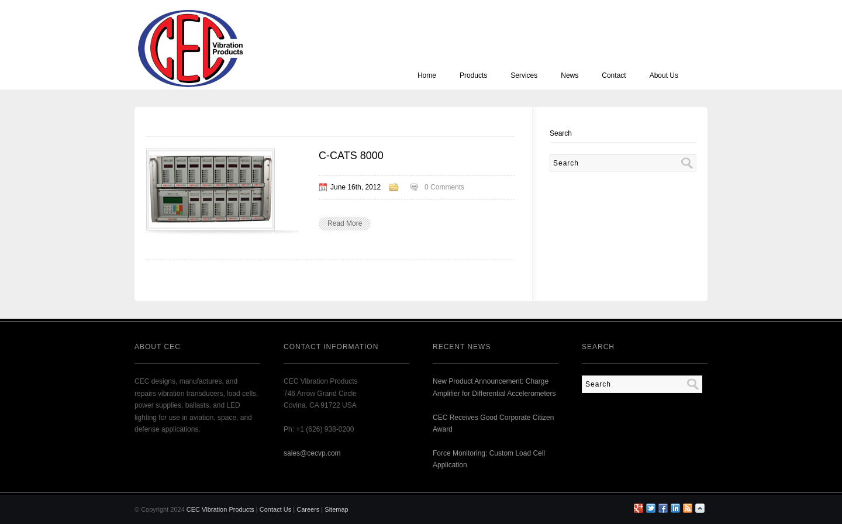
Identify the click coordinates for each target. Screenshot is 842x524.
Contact (614, 75)
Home (426, 75)
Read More (344, 223)
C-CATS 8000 (351, 155)
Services (523, 75)
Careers (307, 509)
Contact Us (275, 509)
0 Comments (444, 187)
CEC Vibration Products (220, 509)
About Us (664, 75)
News (569, 75)
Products (473, 75)
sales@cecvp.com (312, 453)
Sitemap (336, 509)
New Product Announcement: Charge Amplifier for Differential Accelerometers (494, 387)
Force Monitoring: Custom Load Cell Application (489, 459)
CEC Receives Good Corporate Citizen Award (493, 423)
